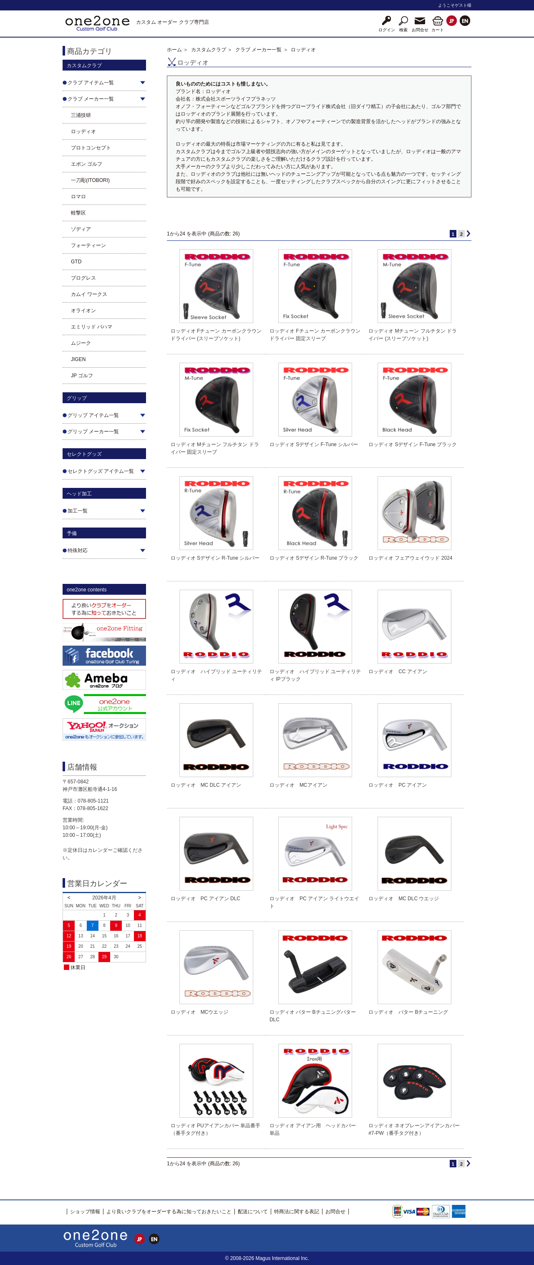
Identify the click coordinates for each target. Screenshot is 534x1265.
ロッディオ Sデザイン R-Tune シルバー (215, 558)
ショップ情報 (85, 1212)
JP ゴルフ (82, 376)
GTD (76, 262)
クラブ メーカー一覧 (258, 50)
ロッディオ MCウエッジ (200, 1012)
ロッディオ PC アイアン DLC (205, 898)
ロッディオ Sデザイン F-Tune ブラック (412, 444)
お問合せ (335, 1212)
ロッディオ (83, 131)
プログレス (83, 278)
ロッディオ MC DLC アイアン (206, 785)
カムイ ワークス (89, 294)
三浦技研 (81, 115)
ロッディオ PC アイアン (397, 785)
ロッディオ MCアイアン (298, 785)
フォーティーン (88, 245)
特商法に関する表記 (296, 1212)
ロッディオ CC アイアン (397, 671)
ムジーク (81, 343)
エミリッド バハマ (91, 327)
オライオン (83, 310)
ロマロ (78, 196)
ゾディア (81, 229)
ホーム (174, 50)
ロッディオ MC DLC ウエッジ (403, 898)
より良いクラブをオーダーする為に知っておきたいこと (169, 1212)
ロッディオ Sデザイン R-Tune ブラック (314, 558)
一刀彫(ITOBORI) (90, 180)
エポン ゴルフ (86, 164)
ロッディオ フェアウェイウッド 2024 (410, 558)
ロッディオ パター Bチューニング (408, 1012)
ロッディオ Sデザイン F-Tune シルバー (314, 444)
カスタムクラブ (208, 50)
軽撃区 (78, 213)
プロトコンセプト (91, 148)
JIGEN (78, 359)
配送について (253, 1212)
